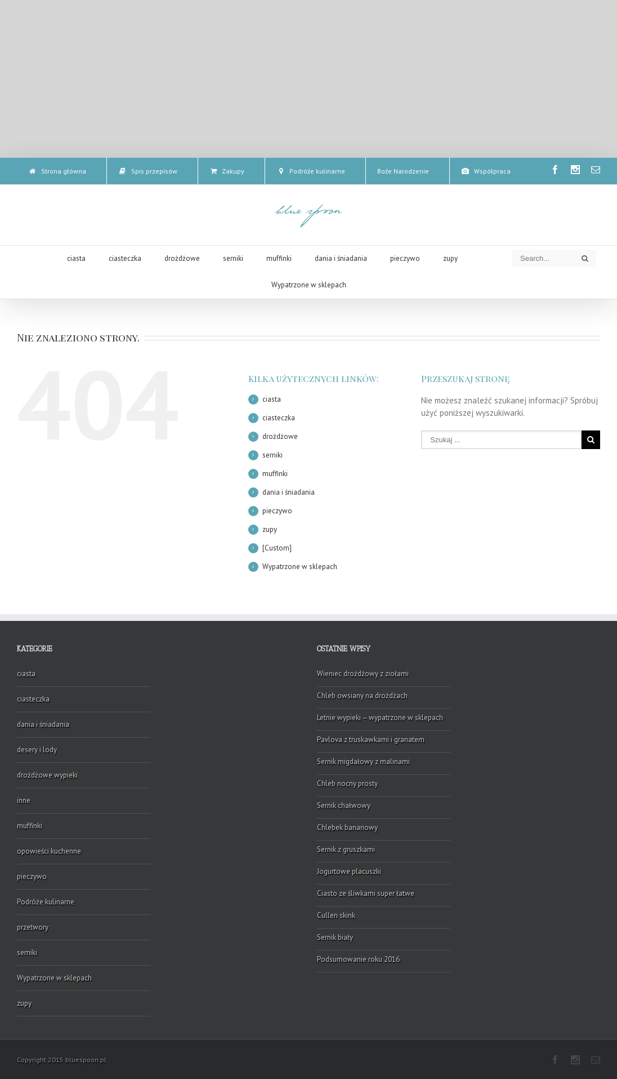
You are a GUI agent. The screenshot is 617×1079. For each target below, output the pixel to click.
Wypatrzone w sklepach (299, 566)
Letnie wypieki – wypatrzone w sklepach (380, 717)
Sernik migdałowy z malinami (363, 761)
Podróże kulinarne (45, 902)
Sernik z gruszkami (346, 849)
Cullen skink (336, 915)
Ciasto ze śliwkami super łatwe (365, 893)
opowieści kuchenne (49, 851)
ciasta (271, 399)
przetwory (32, 927)
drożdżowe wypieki (47, 775)
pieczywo (277, 511)
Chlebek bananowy (347, 827)
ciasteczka (278, 418)
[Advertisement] (308, 79)
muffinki (275, 473)
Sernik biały (335, 937)
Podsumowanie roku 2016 (358, 959)
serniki (272, 455)
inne (23, 800)
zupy (269, 529)
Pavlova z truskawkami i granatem (370, 739)
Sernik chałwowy (343, 805)
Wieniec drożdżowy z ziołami (363, 673)
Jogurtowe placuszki (349, 871)
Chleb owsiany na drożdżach (362, 695)
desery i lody (37, 749)
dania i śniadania (288, 492)
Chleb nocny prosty (347, 783)
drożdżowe (280, 436)
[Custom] (277, 548)
